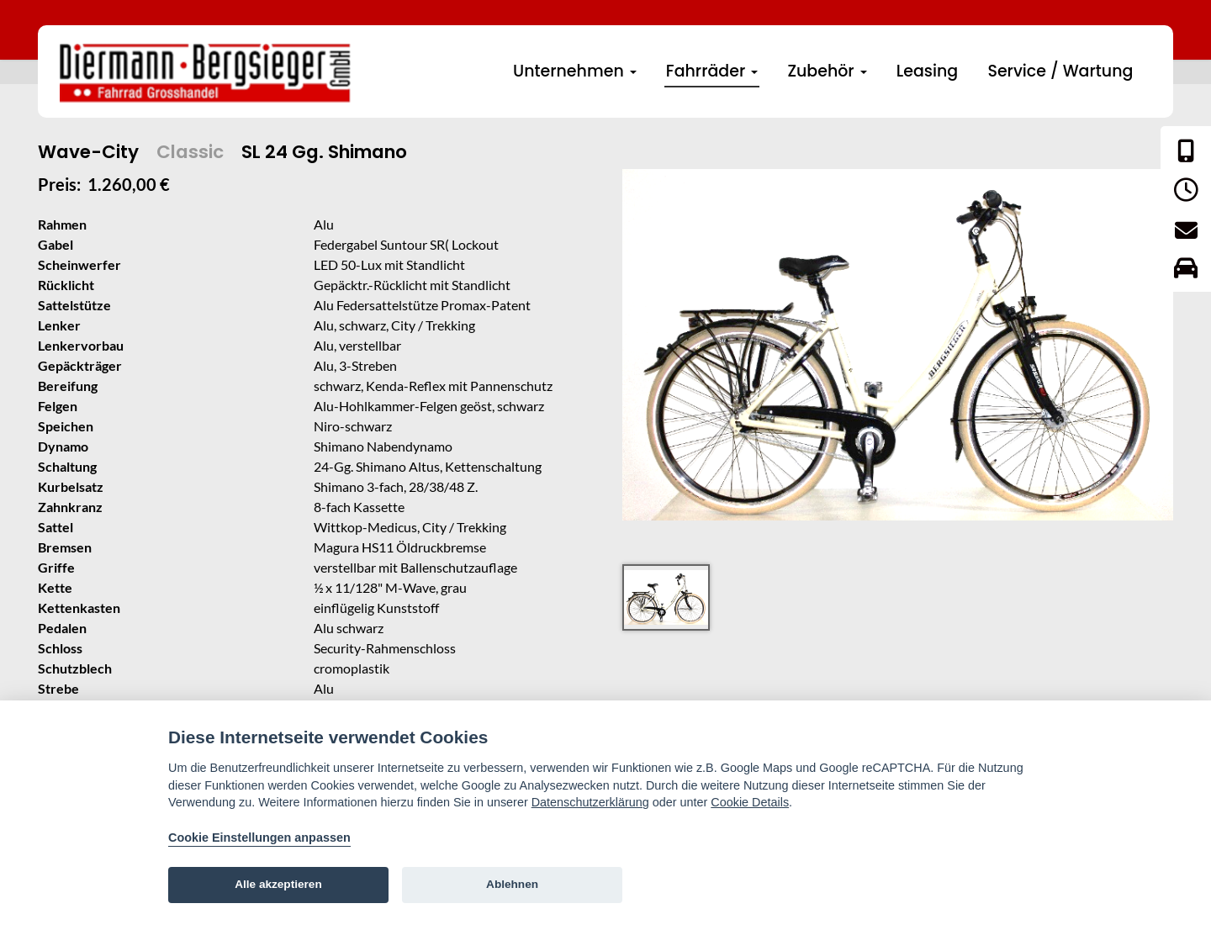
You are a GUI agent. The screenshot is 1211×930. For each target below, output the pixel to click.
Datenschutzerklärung (590, 802)
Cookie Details (750, 802)
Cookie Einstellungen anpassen (259, 837)
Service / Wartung (1060, 71)
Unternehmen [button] (575, 71)
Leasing (927, 71)
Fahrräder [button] (712, 71)
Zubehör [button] (826, 71)
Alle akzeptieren (278, 884)
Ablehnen (512, 884)
